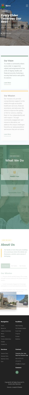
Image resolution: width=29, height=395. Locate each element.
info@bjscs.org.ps (20, 364)
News (2, 333)
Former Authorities (6, 339)
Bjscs (6, 5)
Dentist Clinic (4, 353)
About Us (3, 328)
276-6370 (18, 361)
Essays (17, 336)
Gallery (3, 336)
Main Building (19, 325)
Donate (3, 341)
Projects (17, 333)
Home (2, 325)
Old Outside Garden (20, 328)
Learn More (7, 85)
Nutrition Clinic (5, 359)
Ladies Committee (6, 331)
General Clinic (4, 356)
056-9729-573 (19, 358)
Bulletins (17, 339)
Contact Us (4, 344)
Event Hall (18, 331)
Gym (2, 361)
